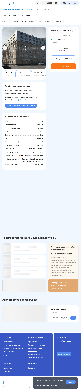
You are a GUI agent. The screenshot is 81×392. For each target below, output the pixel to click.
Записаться (63, 66)
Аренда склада (33, 342)
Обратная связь (64, 354)
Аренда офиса (7, 342)
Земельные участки (35, 357)
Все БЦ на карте (8, 352)
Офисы (15, 21)
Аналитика (58, 21)
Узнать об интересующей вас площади (21, 105)
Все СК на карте (34, 354)
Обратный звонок (69, 3)
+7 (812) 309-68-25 (20, 100)
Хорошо (71, 382)
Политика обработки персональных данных (18, 387)
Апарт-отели (6, 371)
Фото (6, 21)
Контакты (32, 368)
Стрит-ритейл (7, 368)
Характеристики (28, 21)
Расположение (44, 21)
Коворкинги (6, 355)
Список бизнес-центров (11, 345)
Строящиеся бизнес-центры (12, 348)
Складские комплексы (36, 345)
